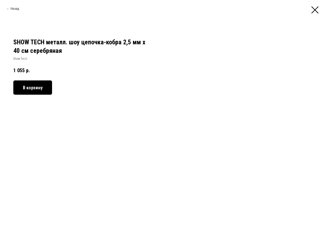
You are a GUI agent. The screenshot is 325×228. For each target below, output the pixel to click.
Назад (14, 8)
